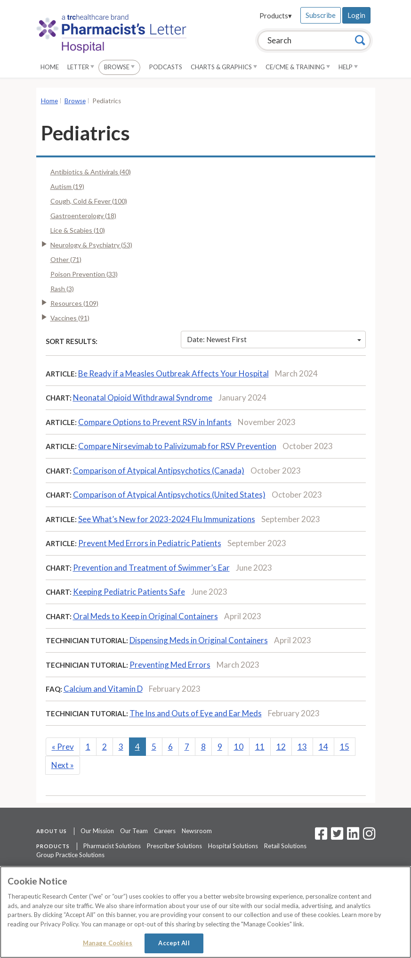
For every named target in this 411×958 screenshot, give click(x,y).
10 (238, 747)
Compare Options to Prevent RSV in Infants (155, 422)
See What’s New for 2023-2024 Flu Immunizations (166, 519)
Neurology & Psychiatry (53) (91, 245)
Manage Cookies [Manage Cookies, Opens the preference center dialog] (108, 943)
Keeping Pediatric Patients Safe (129, 592)
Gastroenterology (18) (83, 216)
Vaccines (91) (69, 318)
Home (49, 67)
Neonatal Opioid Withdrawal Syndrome (142, 397)
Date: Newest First (274, 339)
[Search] (360, 40)
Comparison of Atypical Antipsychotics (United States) (169, 494)
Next (62, 765)
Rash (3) (62, 289)
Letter (80, 67)
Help (348, 67)
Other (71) (65, 259)
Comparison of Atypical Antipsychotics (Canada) (158, 470)
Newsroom (197, 831)
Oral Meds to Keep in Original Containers (145, 616)
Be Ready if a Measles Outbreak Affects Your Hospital (173, 373)
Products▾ (275, 15)
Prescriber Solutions (174, 846)
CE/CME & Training (298, 67)
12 (281, 747)
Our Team (134, 831)
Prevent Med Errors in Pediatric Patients (149, 543)
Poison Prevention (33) (84, 274)
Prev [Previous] (63, 747)
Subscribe (321, 15)
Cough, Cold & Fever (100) (88, 201)
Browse (119, 67)
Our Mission (97, 831)
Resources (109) (74, 303)
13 (302, 747)
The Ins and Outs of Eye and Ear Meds (195, 713)
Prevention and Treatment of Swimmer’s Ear (151, 568)
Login (356, 15)
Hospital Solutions (233, 846)
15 (344, 747)
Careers (165, 831)
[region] (205, 912)
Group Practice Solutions (70, 855)
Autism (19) (67, 186)
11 (260, 747)
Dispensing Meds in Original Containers (198, 640)
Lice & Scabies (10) (77, 230)
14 (323, 747)
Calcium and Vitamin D (103, 689)
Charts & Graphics (224, 67)
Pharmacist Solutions (112, 846)
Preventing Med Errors (169, 665)
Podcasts (165, 67)
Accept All (173, 943)
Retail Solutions (285, 846)
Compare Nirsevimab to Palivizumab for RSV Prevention (177, 446)
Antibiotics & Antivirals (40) (90, 172)
